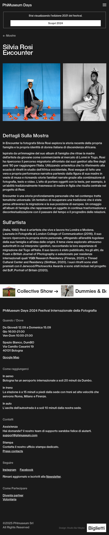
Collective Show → (30, 291)
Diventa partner (13, 495)
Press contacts (13, 451)
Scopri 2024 (55, 23)
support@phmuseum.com (20, 435)
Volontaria (9, 499)
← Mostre (9, 35)
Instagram (9, 469)
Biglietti (96, 528)
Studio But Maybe (76, 528)
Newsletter (53, 476)
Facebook (26, 469)
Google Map (11, 357)
